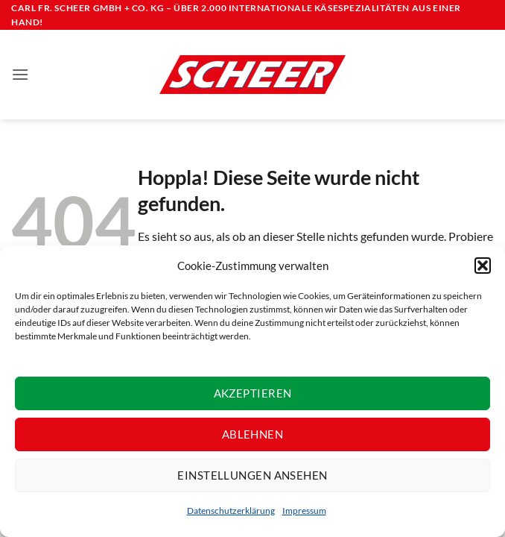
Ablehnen (253, 434)
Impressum (304, 510)
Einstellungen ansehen (252, 475)
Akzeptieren (253, 393)
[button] (482, 265)
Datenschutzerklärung (231, 510)
